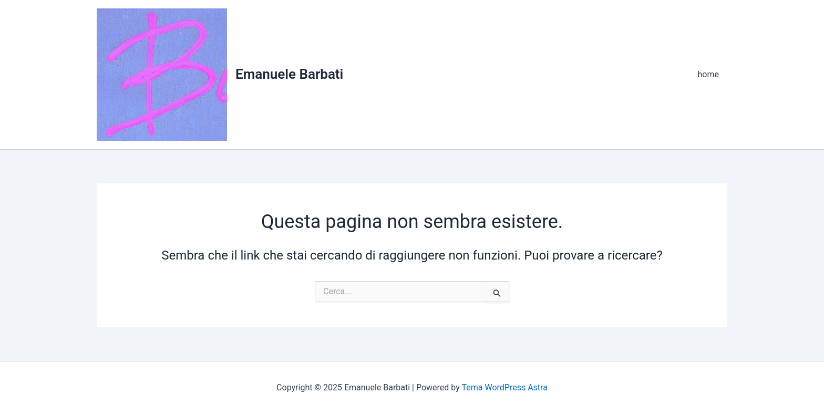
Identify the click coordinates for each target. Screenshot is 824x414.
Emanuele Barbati (289, 74)
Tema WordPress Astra (504, 387)
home (708, 74)
